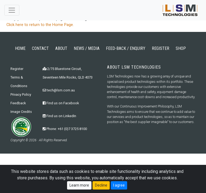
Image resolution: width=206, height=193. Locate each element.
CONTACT (40, 48)
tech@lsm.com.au (59, 90)
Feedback (18, 103)
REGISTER (160, 48)
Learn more (79, 187)
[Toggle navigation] (11, 10)
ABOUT (61, 48)
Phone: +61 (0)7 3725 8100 (65, 129)
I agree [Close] (119, 187)
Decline (101, 187)
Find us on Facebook (61, 103)
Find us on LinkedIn (59, 116)
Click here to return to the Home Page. (40, 25)
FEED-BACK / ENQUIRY (125, 48)
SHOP (181, 48)
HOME (20, 48)
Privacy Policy (20, 94)
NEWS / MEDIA (87, 48)
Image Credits (21, 112)
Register (16, 69)
